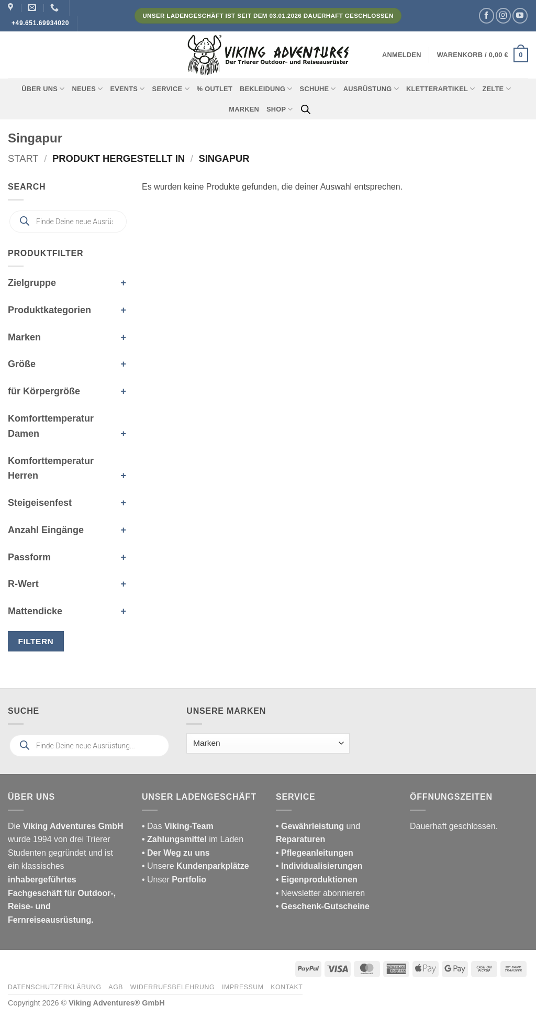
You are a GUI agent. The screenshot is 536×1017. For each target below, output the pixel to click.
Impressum (243, 987)
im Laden (192, 839)
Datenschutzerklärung (55, 987)
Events (127, 89)
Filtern (36, 641)
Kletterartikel (440, 89)
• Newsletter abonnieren (320, 893)
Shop (279, 109)
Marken (244, 109)
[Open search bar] (305, 109)
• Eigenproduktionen (317, 879)
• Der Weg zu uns (176, 852)
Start (23, 158)
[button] (401, 55)
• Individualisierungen (319, 865)
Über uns (42, 89)
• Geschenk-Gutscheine (323, 906)
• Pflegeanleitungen (314, 852)
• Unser (174, 879)
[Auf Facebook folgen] (486, 15)
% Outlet (214, 89)
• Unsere (159, 865)
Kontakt (287, 987)
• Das (178, 826)
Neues (87, 89)
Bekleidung (266, 89)
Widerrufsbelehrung (172, 987)
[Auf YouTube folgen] (520, 15)
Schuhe (318, 89)
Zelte (496, 89)
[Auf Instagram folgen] (503, 15)
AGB (115, 987)
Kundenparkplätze (212, 865)
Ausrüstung (371, 89)
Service (170, 89)
